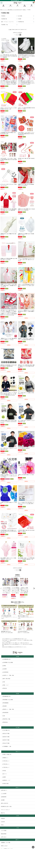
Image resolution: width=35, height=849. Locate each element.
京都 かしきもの (4, 845)
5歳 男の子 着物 (5, 739)
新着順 (13, 29)
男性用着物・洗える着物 (7, 699)
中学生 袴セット (5, 764)
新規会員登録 (3, 833)
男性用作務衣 (5, 712)
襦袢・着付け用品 (6, 678)
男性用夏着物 (5, 702)
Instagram (3, 818)
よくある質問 (3, 793)
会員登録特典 (3, 796)
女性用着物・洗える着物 (7, 662)
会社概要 (2, 800)
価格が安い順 (17, 29)
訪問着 (4, 665)
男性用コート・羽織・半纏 (8, 709)
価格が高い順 (23, 29)
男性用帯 (4, 706)
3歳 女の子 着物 (5, 733)
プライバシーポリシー (5, 809)
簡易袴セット (5, 757)
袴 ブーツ (4, 773)
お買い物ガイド (4, 790)
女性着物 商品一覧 (6, 659)
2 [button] (18, 34)
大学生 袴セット (5, 760)
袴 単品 (4, 770)
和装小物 (4, 688)
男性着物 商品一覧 (6, 696)
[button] (15, 35)
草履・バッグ (5, 685)
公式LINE (3, 821)
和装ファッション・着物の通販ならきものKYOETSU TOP (11, 9)
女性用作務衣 (5, 672)
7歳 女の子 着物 (5, 743)
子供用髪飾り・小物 (6, 746)
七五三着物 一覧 (5, 730)
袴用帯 (4, 777)
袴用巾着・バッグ (6, 780)
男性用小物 (4, 722)
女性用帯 (4, 668)
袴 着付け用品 (5, 783)
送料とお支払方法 (4, 803)
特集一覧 (2, 812)
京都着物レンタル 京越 (5, 842)
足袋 (3, 681)
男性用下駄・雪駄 (6, 719)
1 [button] (16, 34)
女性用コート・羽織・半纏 (8, 675)
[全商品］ (24, 9)
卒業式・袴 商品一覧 (6, 754)
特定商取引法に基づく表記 (6, 806)
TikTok (2, 824)
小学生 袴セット (5, 767)
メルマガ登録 (3, 830)
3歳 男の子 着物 (5, 736)
